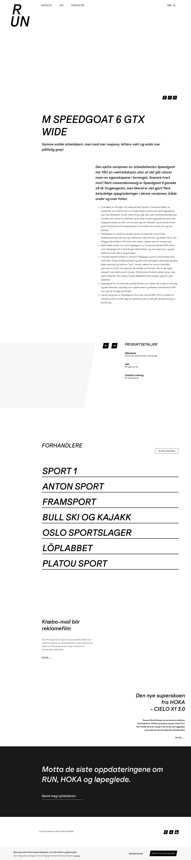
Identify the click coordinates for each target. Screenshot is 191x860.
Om (61, 5)
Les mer (77, 856)
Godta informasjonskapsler (163, 853)
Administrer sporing (136, 853)
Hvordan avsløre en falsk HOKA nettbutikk (56, 831)
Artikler (46, 5)
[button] (174, 5)
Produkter (77, 5)
